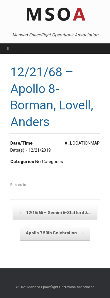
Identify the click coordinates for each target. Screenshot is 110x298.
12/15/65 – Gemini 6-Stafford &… (55, 213)
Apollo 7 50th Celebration (55, 233)
